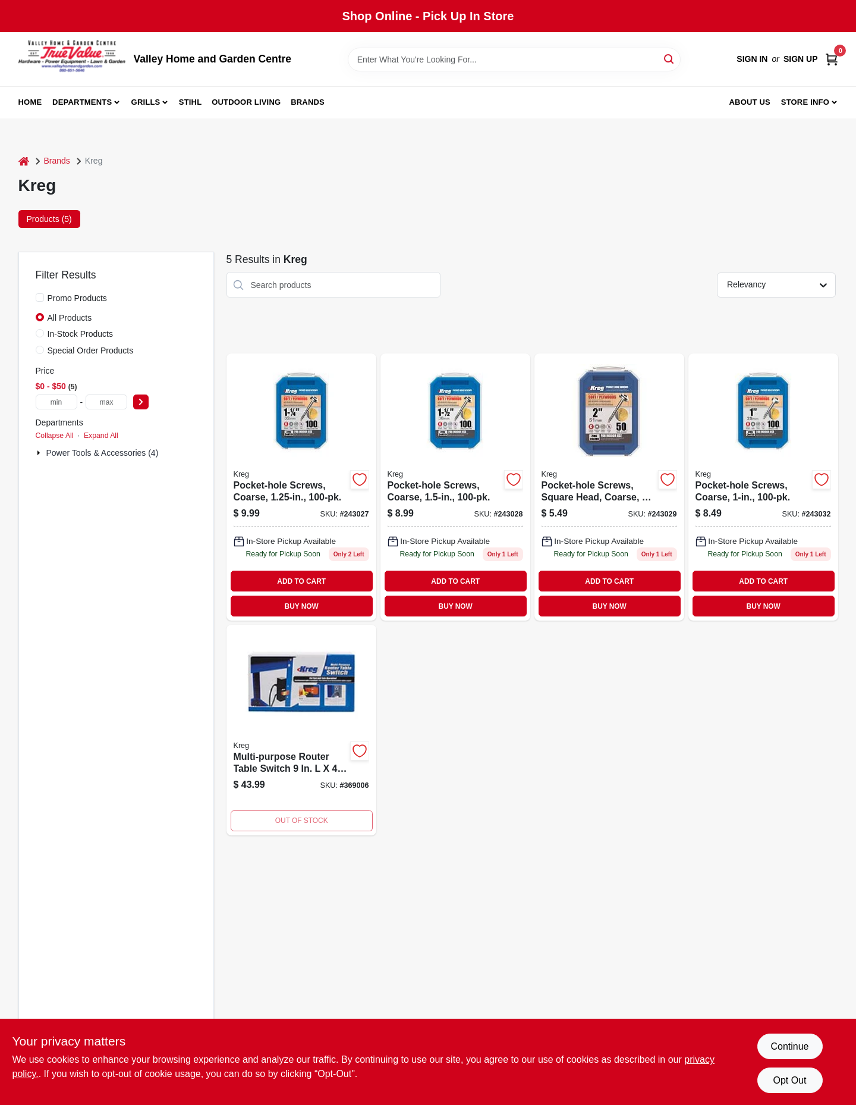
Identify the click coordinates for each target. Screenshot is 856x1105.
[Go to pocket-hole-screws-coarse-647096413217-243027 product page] (301, 487)
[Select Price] (141, 402)
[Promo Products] (40, 297)
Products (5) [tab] (49, 219)
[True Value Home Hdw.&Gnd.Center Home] (71, 59)
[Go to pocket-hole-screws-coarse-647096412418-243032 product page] (763, 487)
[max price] (106, 402)
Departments (82, 102)
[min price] (56, 402)
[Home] (23, 161)
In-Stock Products (81, 334)
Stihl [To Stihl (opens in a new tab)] (190, 102)
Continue (789, 1046)
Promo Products (77, 298)
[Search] (669, 58)
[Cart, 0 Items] (832, 59)
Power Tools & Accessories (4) (102, 453)
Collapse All (55, 435)
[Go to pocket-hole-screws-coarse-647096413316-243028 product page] (455, 487)
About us (749, 102)
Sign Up (800, 59)
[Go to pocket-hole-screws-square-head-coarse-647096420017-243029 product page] (609, 487)
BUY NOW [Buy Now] (302, 606)
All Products (70, 318)
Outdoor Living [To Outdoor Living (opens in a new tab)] (246, 102)
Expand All (101, 435)
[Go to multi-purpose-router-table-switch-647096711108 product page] (301, 730)
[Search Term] (514, 59)
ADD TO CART (301, 581)
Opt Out (789, 1080)
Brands (308, 102)
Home (30, 102)
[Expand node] (39, 452)
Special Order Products (91, 350)
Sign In (752, 59)
